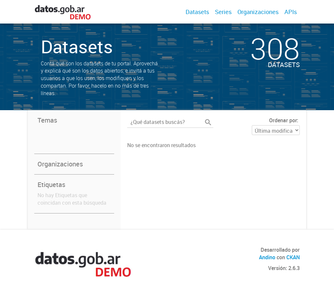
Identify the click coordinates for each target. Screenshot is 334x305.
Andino (267, 257)
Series (223, 12)
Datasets (197, 12)
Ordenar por (283, 120)
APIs (290, 12)
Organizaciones (258, 12)
